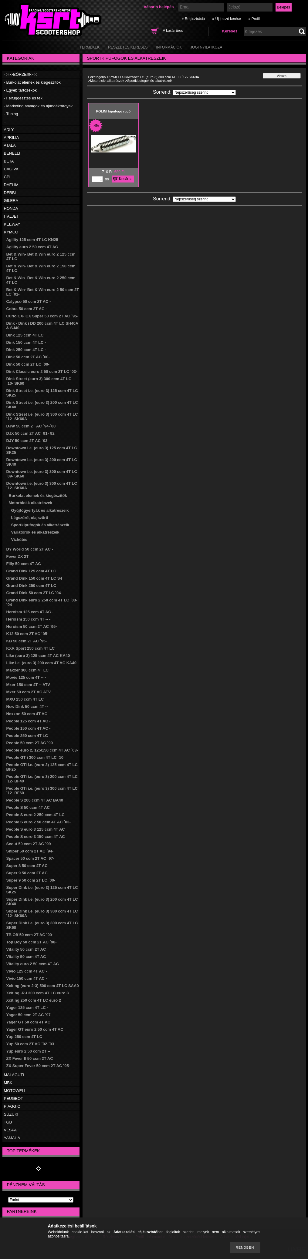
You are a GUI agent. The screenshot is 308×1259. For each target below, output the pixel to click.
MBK (8, 1082)
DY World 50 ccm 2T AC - (29, 549)
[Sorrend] (204, 92)
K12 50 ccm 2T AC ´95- (27, 633)
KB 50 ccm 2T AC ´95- (26, 641)
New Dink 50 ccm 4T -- (27, 706)
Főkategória (97, 77)
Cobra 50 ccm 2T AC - (26, 308)
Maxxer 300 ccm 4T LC (27, 670)
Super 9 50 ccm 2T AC (27, 873)
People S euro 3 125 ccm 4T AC (35, 829)
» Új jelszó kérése (226, 19)
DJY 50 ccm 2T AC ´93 (27, 440)
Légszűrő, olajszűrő (29, 517)
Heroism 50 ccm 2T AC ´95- (31, 626)
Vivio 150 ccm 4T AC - (26, 978)
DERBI (10, 192)
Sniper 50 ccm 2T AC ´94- (30, 851)
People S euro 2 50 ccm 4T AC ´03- (38, 822)
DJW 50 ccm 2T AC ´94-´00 (31, 426)
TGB (8, 1122)
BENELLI (12, 153)
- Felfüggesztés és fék (23, 98)
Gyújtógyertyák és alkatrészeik (40, 510)
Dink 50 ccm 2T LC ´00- (27, 364)
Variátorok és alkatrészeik (35, 532)
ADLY (9, 129)
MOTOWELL (15, 1090)
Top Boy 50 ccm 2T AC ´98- (31, 942)
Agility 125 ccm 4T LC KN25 (32, 239)
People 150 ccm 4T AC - (28, 728)
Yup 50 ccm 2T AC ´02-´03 (30, 1044)
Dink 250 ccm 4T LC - (26, 349)
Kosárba (126, 179)
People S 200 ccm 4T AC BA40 (34, 800)
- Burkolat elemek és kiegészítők (32, 82)
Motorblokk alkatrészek (30, 503)
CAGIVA (11, 169)
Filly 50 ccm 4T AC (23, 563)
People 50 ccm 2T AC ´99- (30, 743)
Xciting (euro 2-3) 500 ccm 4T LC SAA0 (42, 985)
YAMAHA (12, 1138)
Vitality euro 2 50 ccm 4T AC (32, 964)
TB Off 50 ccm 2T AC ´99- (29, 935)
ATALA (10, 145)
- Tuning (11, 114)
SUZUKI (11, 1114)
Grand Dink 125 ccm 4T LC (31, 571)
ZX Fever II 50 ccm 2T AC (29, 1058)
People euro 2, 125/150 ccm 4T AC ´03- (42, 750)
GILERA (11, 200)
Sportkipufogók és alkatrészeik (40, 525)
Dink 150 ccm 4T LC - (26, 342)
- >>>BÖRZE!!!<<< (20, 74)
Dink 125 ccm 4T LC (25, 335)
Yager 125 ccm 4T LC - (27, 1007)
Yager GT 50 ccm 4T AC (28, 1022)
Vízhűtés (19, 539)
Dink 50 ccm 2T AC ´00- (28, 357)
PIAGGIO (12, 1106)
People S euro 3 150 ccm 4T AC (35, 836)
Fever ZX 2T (17, 556)
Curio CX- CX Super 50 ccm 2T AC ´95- (42, 316)
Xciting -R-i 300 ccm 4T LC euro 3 (37, 993)
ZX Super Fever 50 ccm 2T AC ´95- (38, 1065)
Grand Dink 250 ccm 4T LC (31, 585)
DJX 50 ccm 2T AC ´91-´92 (30, 433)
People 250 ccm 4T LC (27, 735)
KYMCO (11, 232)
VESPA (10, 1130)
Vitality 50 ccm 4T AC (26, 956)
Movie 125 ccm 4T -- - (26, 677)
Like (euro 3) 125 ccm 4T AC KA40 (38, 655)
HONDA (11, 208)
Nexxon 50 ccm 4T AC (26, 714)
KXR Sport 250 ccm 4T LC (30, 648)
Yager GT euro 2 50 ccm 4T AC (34, 1029)
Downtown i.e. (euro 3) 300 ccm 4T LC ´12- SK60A (161, 77)
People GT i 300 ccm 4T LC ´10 (35, 757)
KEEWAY (12, 224)
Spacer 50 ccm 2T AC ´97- (30, 858)
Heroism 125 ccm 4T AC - (30, 612)
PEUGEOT (13, 1098)
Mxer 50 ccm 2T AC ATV (28, 692)
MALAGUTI (14, 1075)
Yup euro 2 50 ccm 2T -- (28, 1051)
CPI (7, 177)
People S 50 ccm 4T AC (28, 807)
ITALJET (11, 216)
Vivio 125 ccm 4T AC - (26, 971)
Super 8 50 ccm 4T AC (27, 865)
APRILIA (11, 137)
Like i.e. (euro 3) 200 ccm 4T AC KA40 (41, 663)
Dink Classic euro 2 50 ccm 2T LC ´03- (41, 371)
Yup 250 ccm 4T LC (24, 1036)
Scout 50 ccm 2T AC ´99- (29, 844)
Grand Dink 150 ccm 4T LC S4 (34, 578)
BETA (9, 161)
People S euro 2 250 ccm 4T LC (35, 814)
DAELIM (11, 184)
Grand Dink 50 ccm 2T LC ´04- (34, 593)
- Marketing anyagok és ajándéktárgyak (38, 106)
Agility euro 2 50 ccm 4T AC (32, 247)
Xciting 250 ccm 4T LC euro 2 (33, 1000)
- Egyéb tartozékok (20, 90)
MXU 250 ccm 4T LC (25, 699)
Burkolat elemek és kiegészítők (38, 495)
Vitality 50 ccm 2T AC (26, 949)
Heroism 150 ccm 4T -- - (28, 619)
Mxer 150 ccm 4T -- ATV (28, 684)
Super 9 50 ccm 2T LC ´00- (31, 880)
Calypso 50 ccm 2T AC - (28, 301)
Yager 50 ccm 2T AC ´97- (29, 1015)
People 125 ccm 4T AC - (28, 721)
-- (5, 121)
